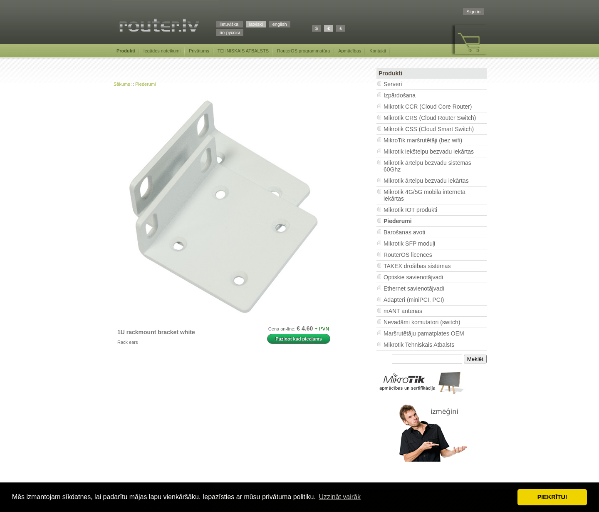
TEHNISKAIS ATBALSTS (243, 50)
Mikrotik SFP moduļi (409, 243)
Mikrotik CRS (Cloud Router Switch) (430, 117)
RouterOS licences (408, 254)
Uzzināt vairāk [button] (340, 496)
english (279, 24)
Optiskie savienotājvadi (413, 277)
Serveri (393, 84)
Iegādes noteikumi (162, 50)
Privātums (199, 50)
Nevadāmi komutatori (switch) (422, 322)
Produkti (125, 50)
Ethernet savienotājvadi (414, 288)
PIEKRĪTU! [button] (552, 497)
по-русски (230, 32)
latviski (256, 24)
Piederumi (145, 84)
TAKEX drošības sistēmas (417, 266)
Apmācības (349, 50)
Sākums (122, 84)
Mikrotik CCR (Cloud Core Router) (428, 106)
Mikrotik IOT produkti (410, 209)
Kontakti (377, 50)
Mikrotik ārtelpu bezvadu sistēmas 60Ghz (427, 166)
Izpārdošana (400, 95)
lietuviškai (230, 24)
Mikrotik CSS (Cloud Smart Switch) (429, 129)
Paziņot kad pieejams (298, 338)
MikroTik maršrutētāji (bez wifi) (423, 140)
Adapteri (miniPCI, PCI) (414, 299)
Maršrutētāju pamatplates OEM (424, 333)
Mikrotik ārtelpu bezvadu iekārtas (426, 180)
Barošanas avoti (404, 232)
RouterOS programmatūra (303, 50)
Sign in (473, 11)
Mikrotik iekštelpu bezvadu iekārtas (429, 151)
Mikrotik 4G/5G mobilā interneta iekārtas (424, 195)
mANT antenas (403, 311)
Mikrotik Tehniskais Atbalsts (419, 344)
